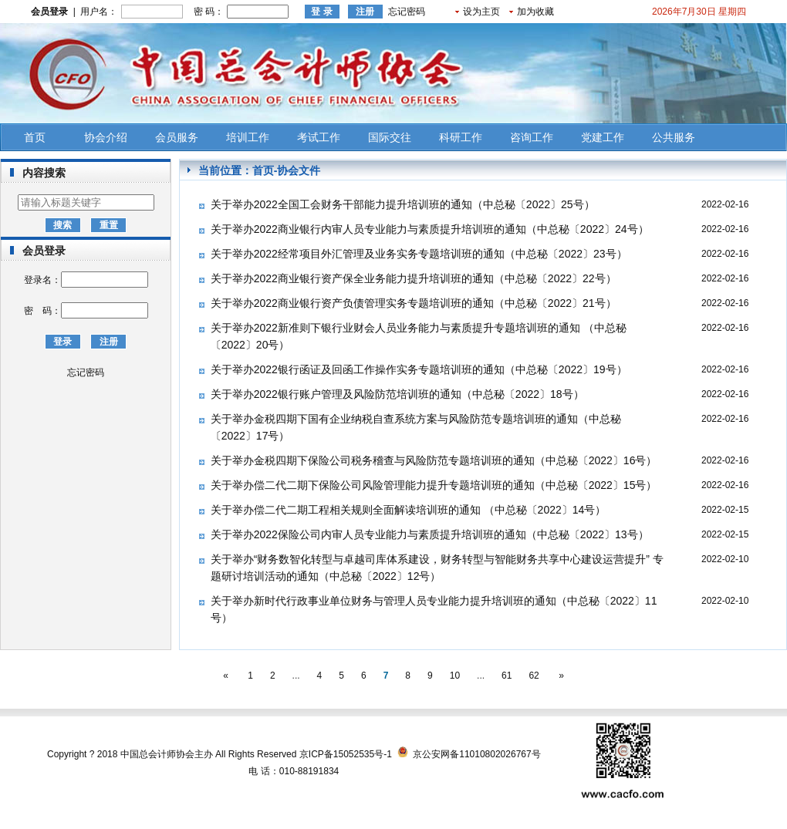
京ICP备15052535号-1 (345, 754)
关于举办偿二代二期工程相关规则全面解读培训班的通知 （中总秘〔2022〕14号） (408, 510)
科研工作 (460, 137)
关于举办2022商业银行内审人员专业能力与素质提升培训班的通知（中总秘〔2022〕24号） (430, 229)
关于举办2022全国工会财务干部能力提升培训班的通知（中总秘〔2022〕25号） (403, 204)
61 (507, 675)
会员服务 (176, 137)
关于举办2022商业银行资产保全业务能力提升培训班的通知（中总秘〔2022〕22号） (413, 278)
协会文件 (298, 170)
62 (534, 675)
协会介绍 (105, 137)
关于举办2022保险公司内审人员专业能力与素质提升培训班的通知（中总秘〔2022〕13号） (430, 534)
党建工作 (602, 137)
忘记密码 (406, 11)
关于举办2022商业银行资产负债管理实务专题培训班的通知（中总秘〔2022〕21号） (413, 303)
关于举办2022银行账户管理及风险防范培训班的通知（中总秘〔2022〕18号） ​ (399, 394)
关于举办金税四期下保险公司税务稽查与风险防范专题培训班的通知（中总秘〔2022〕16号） (434, 460)
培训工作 (247, 137)
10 (455, 675)
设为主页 (481, 11)
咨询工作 (531, 137)
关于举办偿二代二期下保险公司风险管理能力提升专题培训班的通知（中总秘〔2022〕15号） (434, 485)
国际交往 (389, 137)
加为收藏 (535, 11)
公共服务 (673, 137)
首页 (35, 137)
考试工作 (318, 137)
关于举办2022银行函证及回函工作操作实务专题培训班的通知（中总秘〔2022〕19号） (419, 369)
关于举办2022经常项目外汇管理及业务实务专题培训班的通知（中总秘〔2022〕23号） (419, 254)
